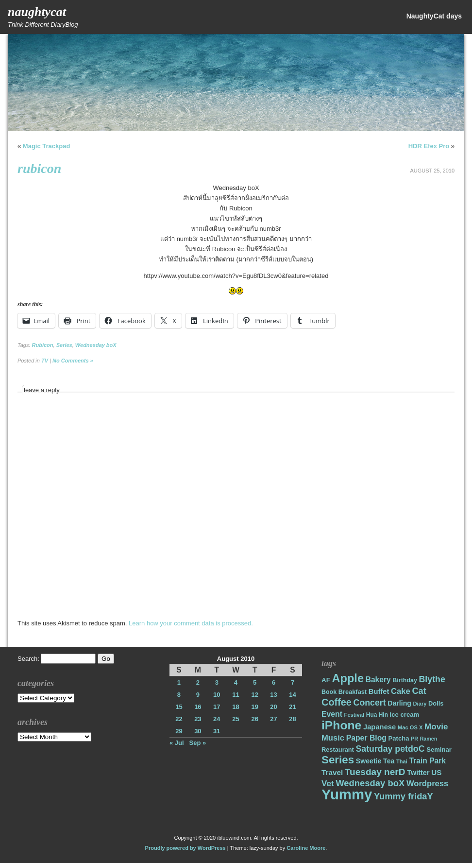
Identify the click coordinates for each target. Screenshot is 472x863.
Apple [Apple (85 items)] (348, 678)
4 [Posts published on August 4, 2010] (235, 682)
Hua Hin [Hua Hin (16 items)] (377, 714)
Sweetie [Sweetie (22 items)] (369, 761)
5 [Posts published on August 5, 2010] (254, 682)
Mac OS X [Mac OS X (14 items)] (410, 727)
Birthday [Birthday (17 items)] (404, 680)
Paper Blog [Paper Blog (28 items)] (366, 738)
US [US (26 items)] (436, 772)
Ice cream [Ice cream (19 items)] (405, 714)
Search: (28, 658)
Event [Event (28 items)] (331, 714)
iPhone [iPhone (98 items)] (341, 725)
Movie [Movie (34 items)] (436, 726)
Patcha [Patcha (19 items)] (398, 738)
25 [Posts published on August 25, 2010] (235, 719)
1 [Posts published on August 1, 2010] (179, 682)
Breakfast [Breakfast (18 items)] (352, 691)
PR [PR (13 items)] (414, 739)
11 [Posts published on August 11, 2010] (235, 694)
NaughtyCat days (434, 16)
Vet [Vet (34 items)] (327, 783)
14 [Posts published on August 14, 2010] (292, 694)
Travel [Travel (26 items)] (332, 772)
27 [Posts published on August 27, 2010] (273, 719)
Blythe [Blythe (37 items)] (432, 679)
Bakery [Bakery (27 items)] (378, 679)
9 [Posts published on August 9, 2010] (198, 694)
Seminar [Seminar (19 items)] (439, 749)
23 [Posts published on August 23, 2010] (197, 719)
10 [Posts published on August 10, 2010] (216, 694)
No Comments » (72, 360)
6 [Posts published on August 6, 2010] (273, 682)
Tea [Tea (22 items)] (388, 761)
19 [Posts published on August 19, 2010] (254, 706)
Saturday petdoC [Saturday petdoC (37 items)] (389, 749)
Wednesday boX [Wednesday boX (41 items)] (370, 783)
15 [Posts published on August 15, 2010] (178, 706)
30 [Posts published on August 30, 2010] (197, 731)
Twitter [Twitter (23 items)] (418, 773)
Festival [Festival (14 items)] (354, 715)
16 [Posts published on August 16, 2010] (197, 706)
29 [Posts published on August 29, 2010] (178, 731)
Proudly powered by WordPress (185, 848)
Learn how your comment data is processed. (191, 623)
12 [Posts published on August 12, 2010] (254, 694)
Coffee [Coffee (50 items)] (336, 702)
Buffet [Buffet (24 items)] (379, 691)
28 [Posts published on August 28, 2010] (292, 719)
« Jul (176, 742)
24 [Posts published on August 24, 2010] (216, 719)
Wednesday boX (96, 345)
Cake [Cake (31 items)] (400, 691)
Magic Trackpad (46, 146)
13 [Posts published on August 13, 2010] (273, 694)
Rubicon (42, 345)
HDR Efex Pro (429, 146)
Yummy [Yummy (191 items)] (346, 794)
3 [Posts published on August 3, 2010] (217, 682)
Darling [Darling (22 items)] (399, 703)
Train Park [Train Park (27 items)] (427, 761)
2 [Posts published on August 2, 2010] (198, 682)
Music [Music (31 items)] (332, 737)
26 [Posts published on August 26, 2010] (254, 719)
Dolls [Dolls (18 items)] (435, 703)
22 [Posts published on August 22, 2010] (178, 719)
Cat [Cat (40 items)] (419, 691)
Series (64, 345)
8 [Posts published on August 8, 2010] (179, 694)
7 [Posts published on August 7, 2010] (292, 682)
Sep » (197, 742)
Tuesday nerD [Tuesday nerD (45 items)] (375, 772)
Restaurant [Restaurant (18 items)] (337, 749)
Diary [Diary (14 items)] (420, 704)
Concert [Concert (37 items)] (370, 703)
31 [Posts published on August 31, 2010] (216, 731)
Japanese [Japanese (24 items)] (379, 727)
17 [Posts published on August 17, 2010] (216, 706)
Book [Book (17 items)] (329, 692)
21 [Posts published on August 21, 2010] (292, 706)
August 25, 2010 (432, 170)
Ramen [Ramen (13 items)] (429, 739)
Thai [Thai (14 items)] (401, 761)
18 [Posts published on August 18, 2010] (235, 706)
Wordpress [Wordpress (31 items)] (427, 783)
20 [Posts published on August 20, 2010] (273, 706)
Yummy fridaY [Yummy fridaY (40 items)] (403, 796)
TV (44, 360)
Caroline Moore (306, 848)
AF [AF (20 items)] (325, 680)
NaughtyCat (37, 12)
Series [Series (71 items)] (337, 760)
